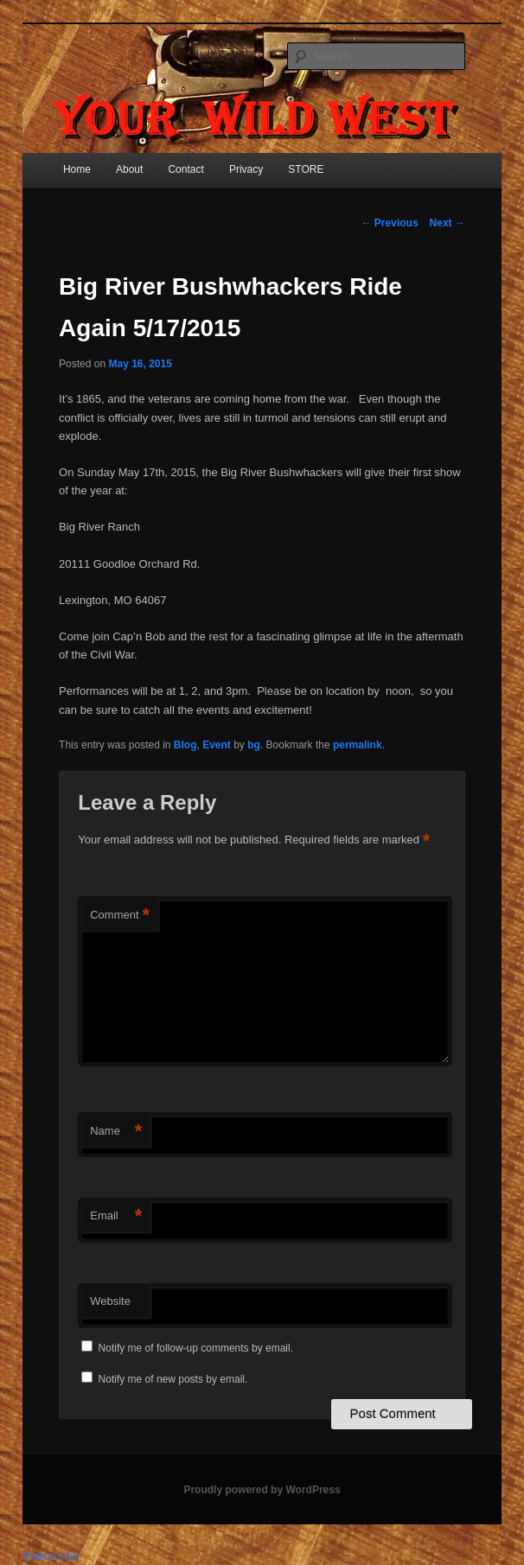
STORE (305, 169)
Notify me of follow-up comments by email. (196, 1348)
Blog (185, 745)
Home (77, 169)
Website (110, 1301)
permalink (357, 745)
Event (216, 745)
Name (116, 1131)
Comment (120, 915)
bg (253, 745)
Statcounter (51, 1555)
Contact (185, 169)
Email (116, 1216)
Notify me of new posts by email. (173, 1379)
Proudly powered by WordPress (261, 1490)
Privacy (246, 169)
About (129, 169)
